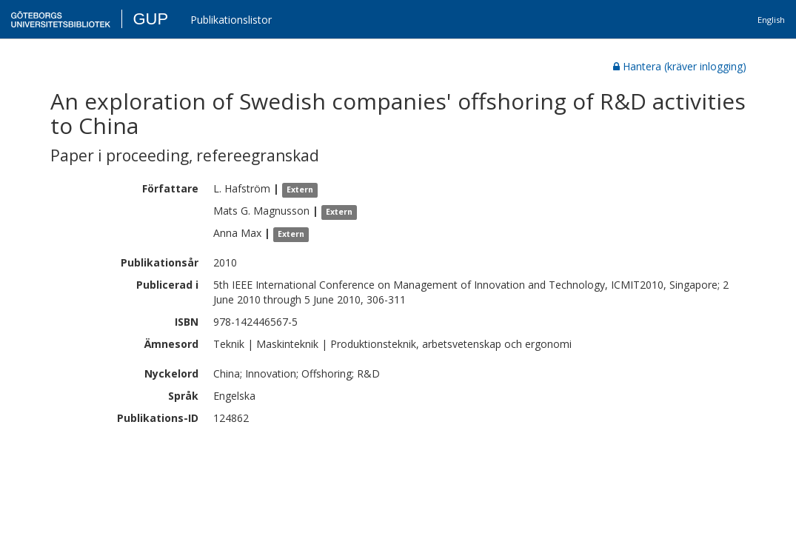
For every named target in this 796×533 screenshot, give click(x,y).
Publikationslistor (231, 20)
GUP (150, 19)
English (771, 19)
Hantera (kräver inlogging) (679, 66)
